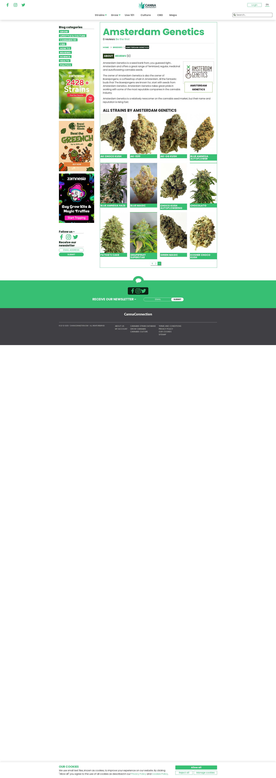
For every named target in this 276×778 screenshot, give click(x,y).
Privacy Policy (138, 774)
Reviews (65, 52)
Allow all (196, 767)
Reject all (184, 772)
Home (106, 47)
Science (65, 56)
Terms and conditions (170, 326)
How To (65, 48)
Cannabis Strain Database (143, 326)
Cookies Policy (160, 774)
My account (121, 329)
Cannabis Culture (139, 331)
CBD (62, 44)
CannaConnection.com (147, 5)
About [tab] (108, 56)
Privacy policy (166, 329)
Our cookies (165, 331)
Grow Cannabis (138, 329)
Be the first (123, 39)
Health (64, 60)
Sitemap (162, 334)
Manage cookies (205, 772)
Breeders (117, 47)
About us (119, 326)
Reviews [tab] (123, 56)
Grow (64, 31)
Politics (65, 64)
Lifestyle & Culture (72, 35)
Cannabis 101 (68, 39)
